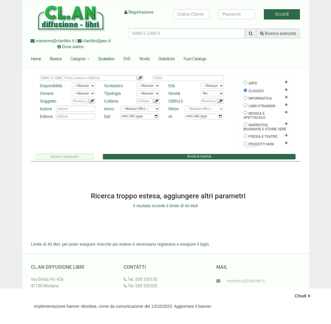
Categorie (79, 58)
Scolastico (106, 58)
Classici (256, 91)
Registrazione (139, 12)
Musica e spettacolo (254, 115)
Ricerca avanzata (278, 33)
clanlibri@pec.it (94, 40)
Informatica (260, 98)
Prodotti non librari (258, 146)
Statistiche (166, 58)
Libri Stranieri (261, 106)
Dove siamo (70, 46)
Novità (144, 58)
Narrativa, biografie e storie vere (264, 127)
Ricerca (55, 58)
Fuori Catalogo (194, 58)
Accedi (282, 14)
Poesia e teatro (262, 137)
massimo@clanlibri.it (52, 40)
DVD (126, 58)
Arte (252, 83)
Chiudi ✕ (303, 296)
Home (36, 58)
